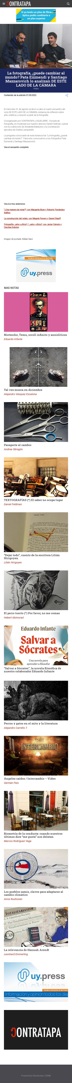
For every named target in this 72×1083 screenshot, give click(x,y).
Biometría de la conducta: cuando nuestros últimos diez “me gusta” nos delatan (33, 835)
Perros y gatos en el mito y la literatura (31, 723)
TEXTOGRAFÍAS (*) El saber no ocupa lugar (33, 500)
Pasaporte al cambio (17, 445)
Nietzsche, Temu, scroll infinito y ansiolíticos (35, 335)
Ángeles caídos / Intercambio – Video (30, 778)
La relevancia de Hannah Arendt (26, 950)
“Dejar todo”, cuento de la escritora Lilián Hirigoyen (32, 556)
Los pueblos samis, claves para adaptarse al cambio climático (33, 893)
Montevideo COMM (42, 1075)
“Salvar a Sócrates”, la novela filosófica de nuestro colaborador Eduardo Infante (32, 669)
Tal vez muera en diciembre (23, 390)
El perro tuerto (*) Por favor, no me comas (32, 613)
